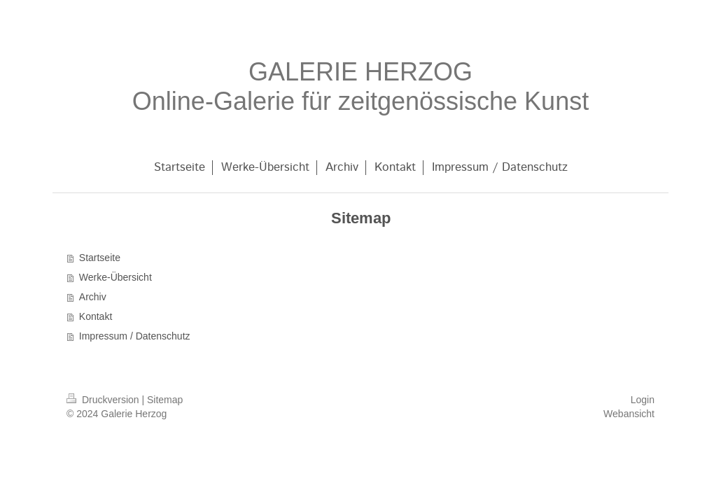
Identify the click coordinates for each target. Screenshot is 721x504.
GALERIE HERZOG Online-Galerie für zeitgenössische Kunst (360, 86)
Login (642, 399)
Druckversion (103, 399)
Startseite (99, 257)
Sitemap (165, 399)
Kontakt (95, 316)
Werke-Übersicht (115, 277)
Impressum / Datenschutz (134, 336)
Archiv (92, 296)
